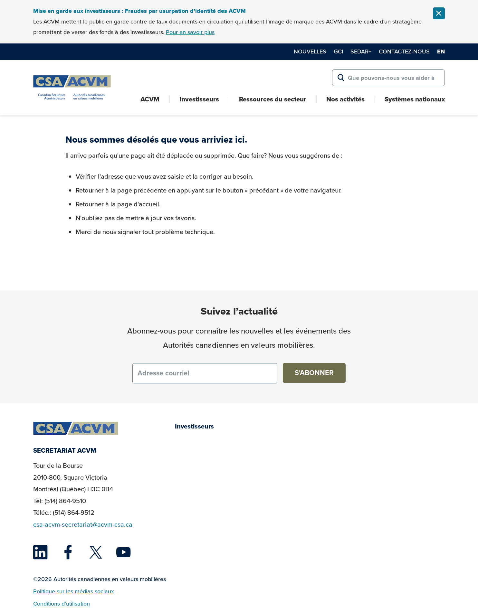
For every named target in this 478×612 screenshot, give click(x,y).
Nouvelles (310, 51)
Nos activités (345, 99)
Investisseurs (199, 99)
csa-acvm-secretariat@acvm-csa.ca (82, 524)
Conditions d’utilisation (61, 603)
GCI (338, 51)
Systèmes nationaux (415, 99)
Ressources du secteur (272, 99)
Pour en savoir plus (190, 32)
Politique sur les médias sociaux (73, 591)
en (441, 51)
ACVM (149, 99)
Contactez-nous (404, 51)
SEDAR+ (360, 51)
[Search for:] (388, 78)
